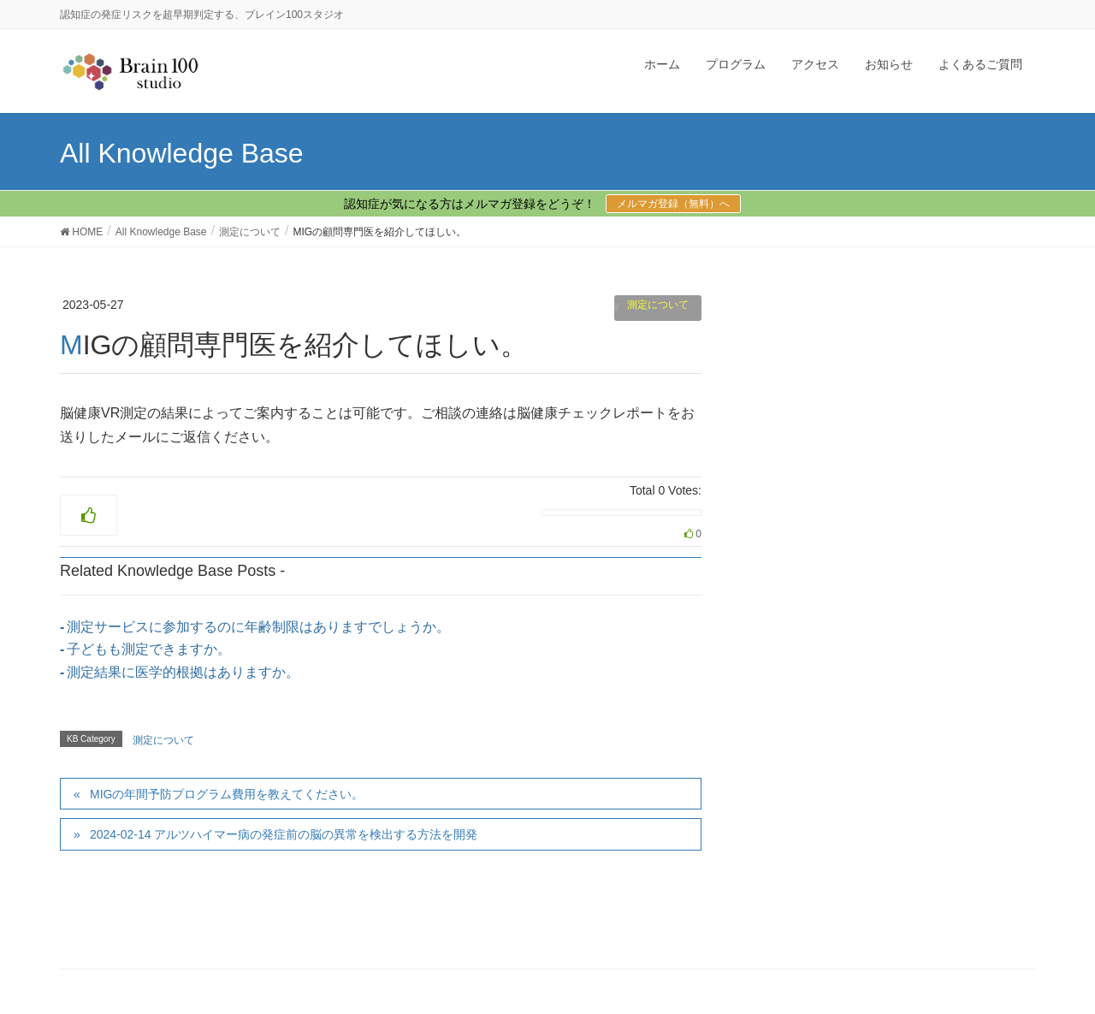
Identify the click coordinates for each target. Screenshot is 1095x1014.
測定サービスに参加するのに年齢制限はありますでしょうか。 (258, 627)
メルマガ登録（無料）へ (673, 204)
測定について (658, 305)
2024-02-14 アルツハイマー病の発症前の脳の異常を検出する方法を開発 (284, 834)
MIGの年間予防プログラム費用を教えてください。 (227, 794)
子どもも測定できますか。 (149, 649)
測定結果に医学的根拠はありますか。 (183, 672)
